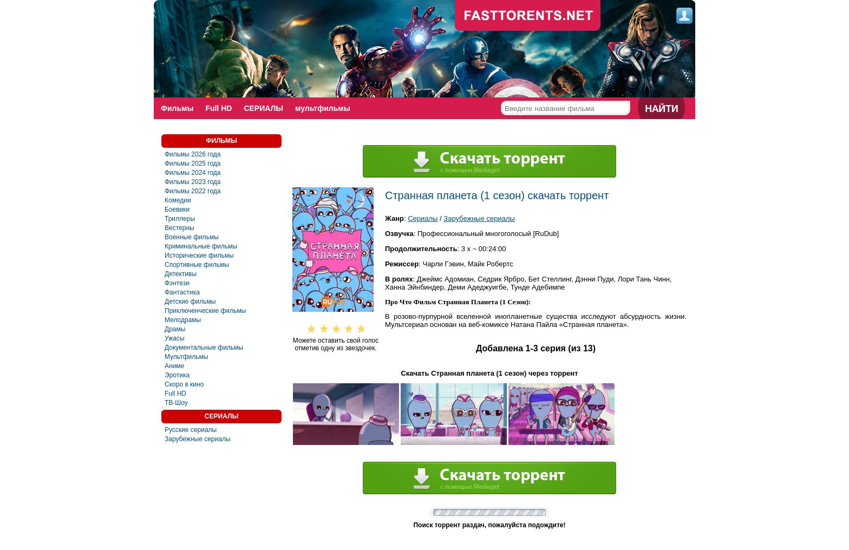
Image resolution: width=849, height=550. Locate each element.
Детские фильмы (190, 301)
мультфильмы (322, 108)
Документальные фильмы (204, 347)
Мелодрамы (183, 320)
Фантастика (182, 292)
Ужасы (175, 338)
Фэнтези (177, 283)
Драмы (175, 329)
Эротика (177, 375)
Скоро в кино (184, 384)
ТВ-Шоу (176, 403)
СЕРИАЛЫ (263, 108)
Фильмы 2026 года (193, 154)
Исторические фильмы (199, 255)
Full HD (218, 108)
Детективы (181, 274)
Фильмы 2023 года (193, 182)
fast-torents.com (528, 16)
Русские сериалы (191, 430)
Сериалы (422, 218)
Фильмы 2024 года (193, 172)
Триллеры (180, 218)
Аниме (174, 366)
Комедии (178, 200)
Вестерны (179, 228)
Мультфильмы (186, 357)
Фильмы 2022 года (193, 191)
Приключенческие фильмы (205, 311)
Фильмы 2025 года (193, 163)
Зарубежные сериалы (198, 439)
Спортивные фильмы (197, 265)
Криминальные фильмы (201, 246)
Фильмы (177, 108)
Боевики (177, 209)
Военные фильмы (192, 237)
